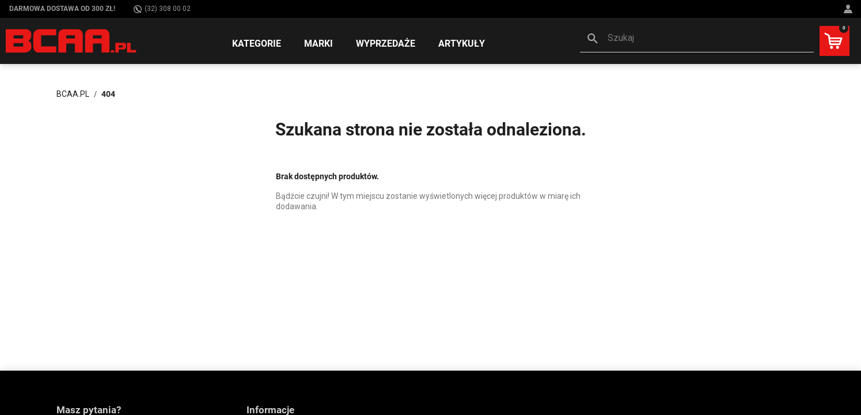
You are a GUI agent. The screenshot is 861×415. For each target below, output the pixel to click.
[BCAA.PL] (72, 40)
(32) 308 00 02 (162, 9)
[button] (697, 39)
